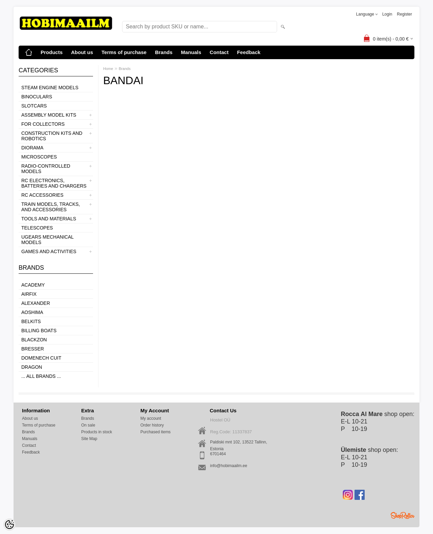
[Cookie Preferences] (9, 524)
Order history (152, 425)
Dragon (31, 367)
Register (404, 14)
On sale (88, 425)
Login (387, 14)
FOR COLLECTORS (43, 124)
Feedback (248, 52)
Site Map (89, 438)
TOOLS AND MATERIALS (48, 218)
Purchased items (155, 432)
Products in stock (96, 432)
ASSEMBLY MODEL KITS (48, 115)
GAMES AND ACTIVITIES (48, 251)
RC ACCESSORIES (42, 195)
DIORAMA (32, 147)
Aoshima (32, 312)
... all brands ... (41, 376)
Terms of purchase (123, 52)
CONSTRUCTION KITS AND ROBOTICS (51, 135)
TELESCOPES (37, 227)
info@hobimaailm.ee (228, 465)
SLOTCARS (34, 105)
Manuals (191, 52)
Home (108, 69)
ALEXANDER (35, 303)
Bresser (32, 348)
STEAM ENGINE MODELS (49, 87)
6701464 (218, 454)
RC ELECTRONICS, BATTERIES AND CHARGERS (54, 183)
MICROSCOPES (39, 157)
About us (82, 52)
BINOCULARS (36, 96)
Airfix (29, 294)
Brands (164, 52)
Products (52, 52)
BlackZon (34, 339)
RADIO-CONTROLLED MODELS (45, 168)
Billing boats (38, 330)
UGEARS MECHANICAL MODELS (47, 239)
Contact (219, 52)
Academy (33, 285)
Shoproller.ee (402, 515)
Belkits (31, 321)
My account (150, 418)
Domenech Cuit (41, 358)
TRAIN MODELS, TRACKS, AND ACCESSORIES (50, 206)
